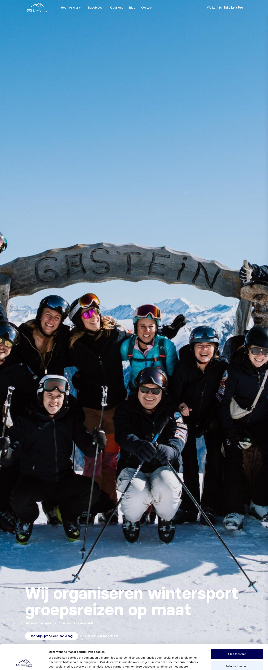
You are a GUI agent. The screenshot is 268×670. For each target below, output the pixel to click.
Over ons (116, 7)
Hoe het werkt (71, 7)
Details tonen (201, 662)
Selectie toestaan (237, 642)
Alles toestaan (236, 630)
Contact (146, 7)
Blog (132, 7)
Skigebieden (95, 7)
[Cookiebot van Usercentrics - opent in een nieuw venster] (24, 663)
